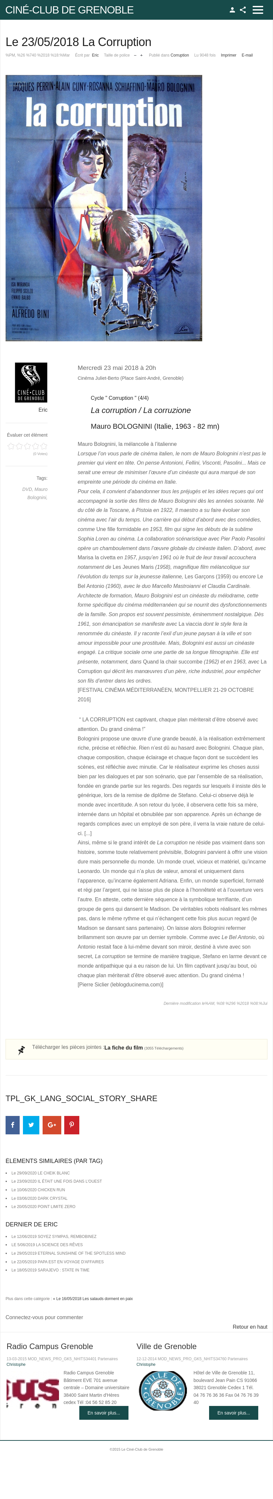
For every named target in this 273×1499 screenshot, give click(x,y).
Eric (95, 55)
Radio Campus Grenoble (50, 1346)
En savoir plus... (104, 1412)
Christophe (16, 1364)
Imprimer (228, 55)
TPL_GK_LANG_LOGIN (232, 10)
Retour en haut (250, 1327)
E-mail (247, 55)
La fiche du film (144, 1048)
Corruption (180, 55)
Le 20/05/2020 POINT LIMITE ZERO (43, 1206)
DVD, (28, 489)
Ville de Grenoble (167, 1346)
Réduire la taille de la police (135, 53)
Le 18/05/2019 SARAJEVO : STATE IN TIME (50, 1270)
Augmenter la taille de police (141, 53)
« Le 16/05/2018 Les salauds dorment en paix (93, 1298)
